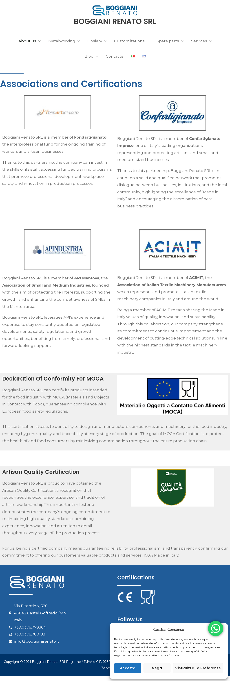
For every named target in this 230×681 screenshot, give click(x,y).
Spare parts (168, 46)
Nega (157, 668)
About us (27, 46)
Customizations (129, 46)
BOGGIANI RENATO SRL (115, 26)
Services (199, 46)
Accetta (128, 668)
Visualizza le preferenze (198, 668)
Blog (89, 61)
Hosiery (94, 46)
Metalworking (61, 46)
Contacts (114, 61)
